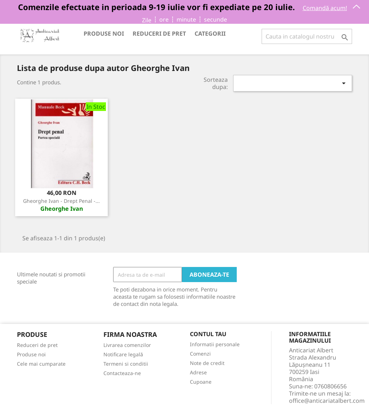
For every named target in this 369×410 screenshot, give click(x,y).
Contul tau (208, 334)
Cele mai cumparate (41, 363)
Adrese (198, 372)
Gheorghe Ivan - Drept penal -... (61, 201)
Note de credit (207, 363)
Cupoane (201, 381)
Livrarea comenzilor (127, 345)
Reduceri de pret (159, 33)
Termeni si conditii (125, 363)
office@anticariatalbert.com (327, 400)
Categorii (210, 33)
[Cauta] (307, 36)
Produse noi (104, 33)
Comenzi (200, 353)
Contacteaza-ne (122, 373)
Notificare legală (123, 354)
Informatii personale (215, 344)
